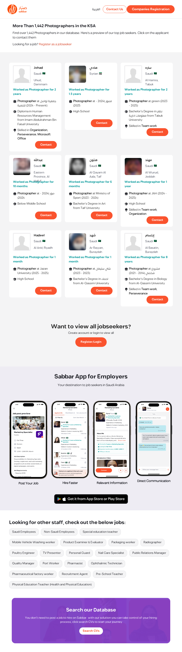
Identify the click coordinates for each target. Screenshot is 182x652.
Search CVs (91, 630)
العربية (96, 9)
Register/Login (91, 341)
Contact (46, 144)
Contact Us (114, 9)
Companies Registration (150, 9)
